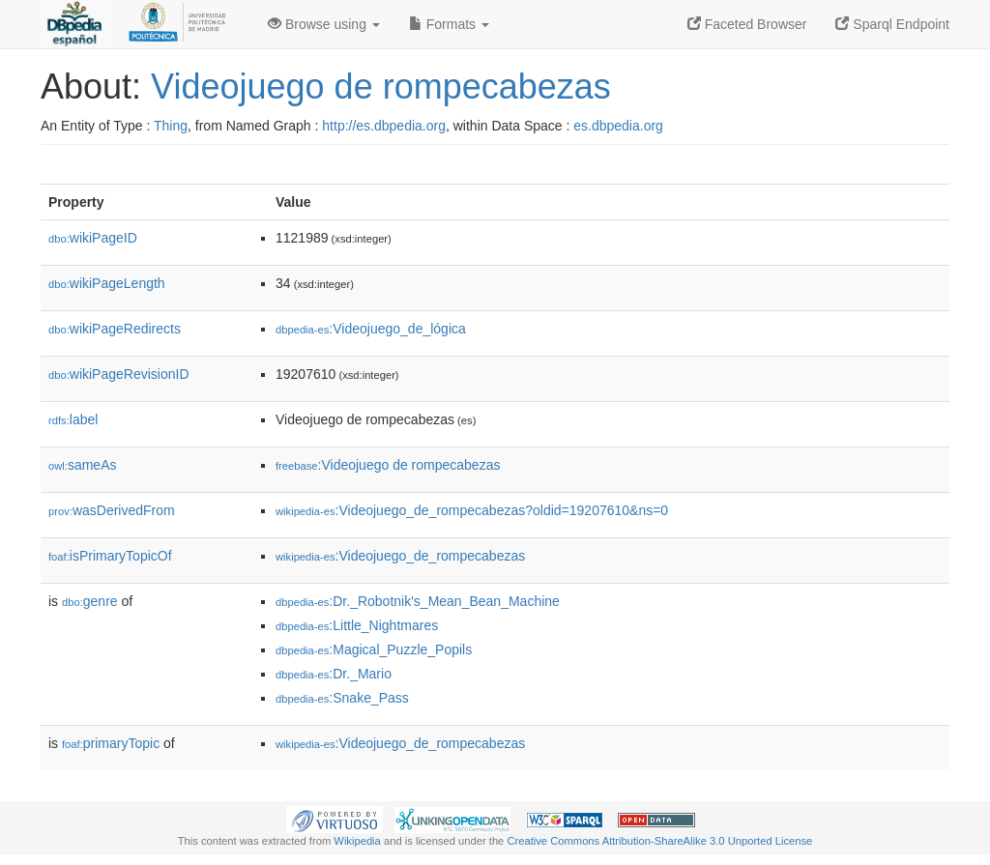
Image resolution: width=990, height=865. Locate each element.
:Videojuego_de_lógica (371, 328)
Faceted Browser (747, 24)
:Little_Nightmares (357, 625)
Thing (171, 125)
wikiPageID (92, 237)
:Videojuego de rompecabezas (388, 465)
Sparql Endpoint (892, 24)
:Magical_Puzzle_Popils (374, 649)
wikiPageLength (106, 283)
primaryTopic (111, 743)
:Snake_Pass (342, 698)
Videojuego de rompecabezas (381, 86)
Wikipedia (357, 841)
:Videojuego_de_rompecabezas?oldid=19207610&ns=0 (472, 510)
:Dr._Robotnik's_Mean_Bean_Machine (418, 601)
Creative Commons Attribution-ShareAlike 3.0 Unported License (659, 841)
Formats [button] (449, 24)
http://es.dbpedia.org (384, 125)
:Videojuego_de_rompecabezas (400, 555)
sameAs (82, 465)
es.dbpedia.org (618, 125)
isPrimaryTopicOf (110, 555)
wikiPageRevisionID (118, 374)
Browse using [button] (324, 24)
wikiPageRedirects (114, 328)
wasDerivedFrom (111, 510)
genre (90, 601)
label (73, 419)
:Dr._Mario (334, 673)
